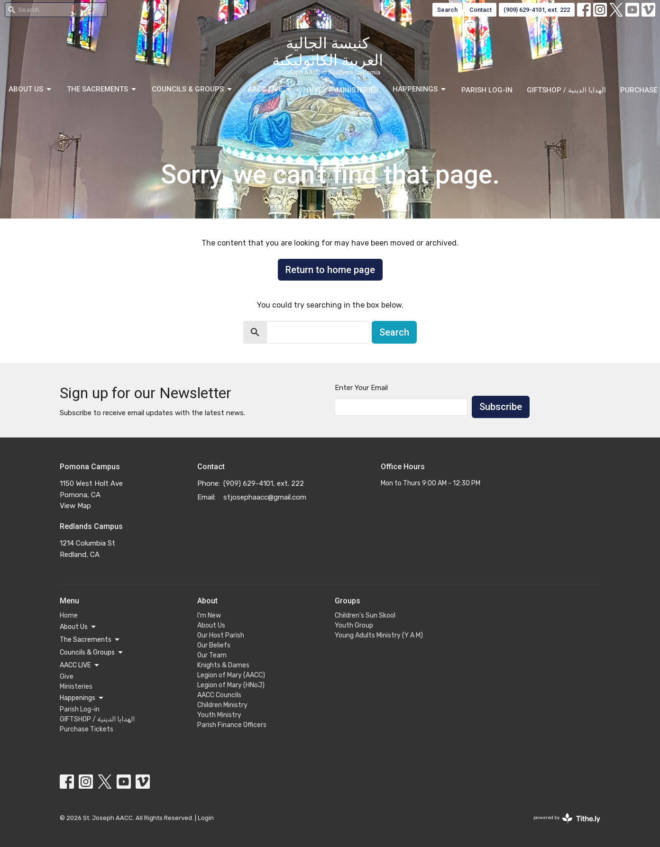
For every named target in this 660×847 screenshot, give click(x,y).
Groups (347, 600)
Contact (480, 9)
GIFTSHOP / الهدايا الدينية (566, 90)
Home (69, 615)
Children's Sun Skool (365, 615)
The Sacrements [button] (90, 640)
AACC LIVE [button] (80, 665)
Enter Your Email (361, 387)
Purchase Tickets (86, 729)
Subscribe (500, 406)
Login (206, 817)
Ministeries (357, 90)
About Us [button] (78, 627)
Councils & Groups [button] (92, 652)
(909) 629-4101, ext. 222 (537, 9)
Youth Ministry (219, 715)
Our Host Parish (220, 635)
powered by (566, 818)
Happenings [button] (82, 698)
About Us (31, 89)
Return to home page (330, 269)
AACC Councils (219, 695)
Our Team (212, 655)
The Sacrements (102, 89)
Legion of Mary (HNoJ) (231, 685)
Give (314, 90)
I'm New (209, 615)
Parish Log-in (487, 90)
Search (447, 9)
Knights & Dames (223, 665)
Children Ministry (222, 705)
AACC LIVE (270, 89)
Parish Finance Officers (231, 725)
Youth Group (354, 625)
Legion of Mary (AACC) (231, 675)
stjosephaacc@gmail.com (264, 497)
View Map (75, 505)
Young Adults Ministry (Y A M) (379, 635)
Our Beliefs (213, 645)
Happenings (420, 89)
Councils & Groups (192, 89)
